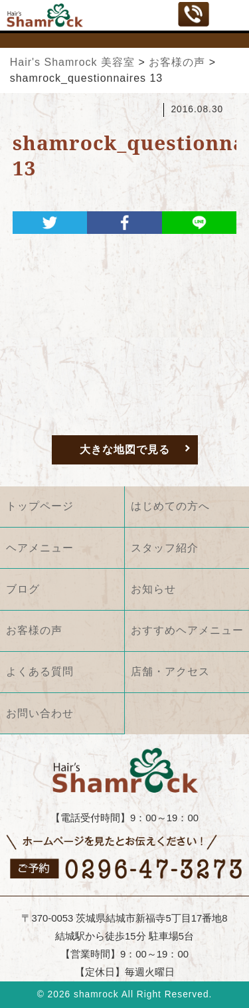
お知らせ (153, 589)
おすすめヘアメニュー (187, 630)
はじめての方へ (170, 506)
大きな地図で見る (125, 449)
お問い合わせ (40, 713)
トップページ (40, 506)
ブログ (23, 589)
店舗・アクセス (170, 671)
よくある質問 (40, 671)
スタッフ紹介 (165, 548)
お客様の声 (34, 630)
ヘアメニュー (40, 548)
